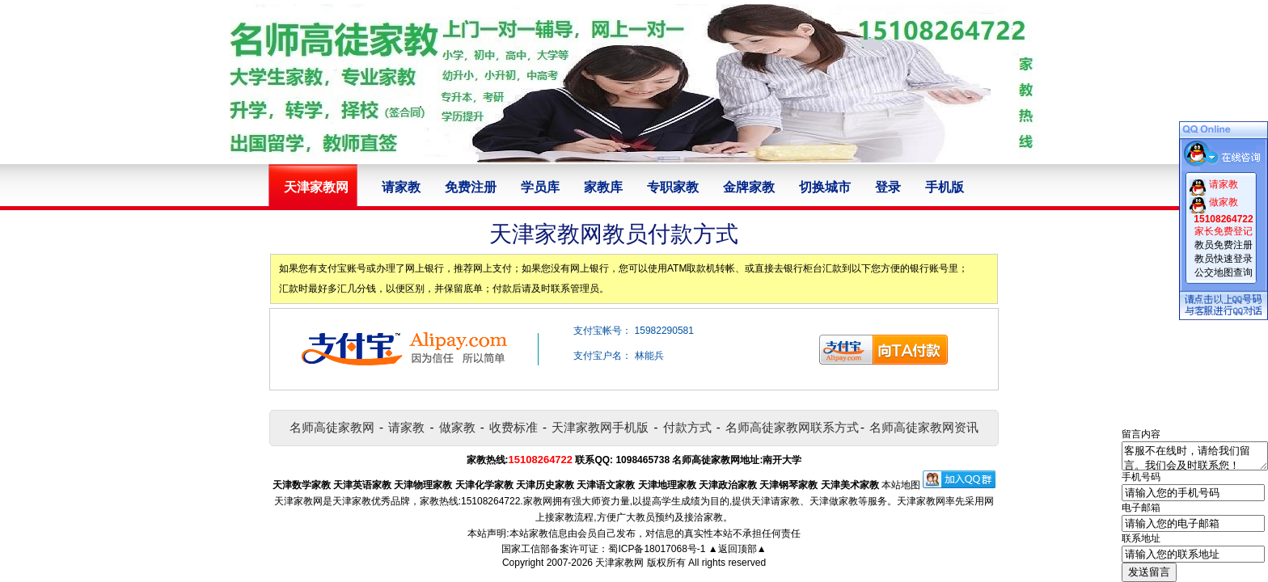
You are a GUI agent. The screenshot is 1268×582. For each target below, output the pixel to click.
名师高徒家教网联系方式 (792, 427)
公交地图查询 (1223, 272)
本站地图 (900, 485)
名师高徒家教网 (332, 427)
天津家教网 (619, 562)
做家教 (457, 427)
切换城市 (825, 187)
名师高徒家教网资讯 (923, 427)
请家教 (401, 187)
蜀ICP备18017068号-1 (656, 549)
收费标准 (513, 427)
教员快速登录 (1223, 258)
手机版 (944, 187)
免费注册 (471, 187)
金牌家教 (749, 187)
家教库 (603, 187)
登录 (888, 187)
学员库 (540, 187)
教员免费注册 (1223, 245)
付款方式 (687, 427)
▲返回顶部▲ (737, 549)
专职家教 (673, 187)
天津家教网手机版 (600, 427)
